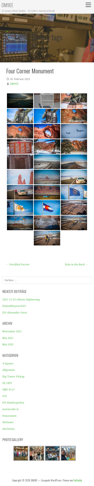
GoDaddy (77, 480)
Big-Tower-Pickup (13, 376)
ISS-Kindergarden (13, 402)
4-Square (7, 363)
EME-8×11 (8, 389)
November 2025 (12, 331)
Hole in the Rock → (76, 264)
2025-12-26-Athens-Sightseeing (21, 299)
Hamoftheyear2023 (14, 306)
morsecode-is (10, 409)
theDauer (8, 422)
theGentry (8, 428)
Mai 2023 (7, 338)
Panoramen (9, 415)
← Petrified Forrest (17, 264)
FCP (4, 396)
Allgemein (8, 369)
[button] (89, 5)
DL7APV (7, 383)
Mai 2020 (7, 344)
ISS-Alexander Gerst (14, 312)
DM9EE (7, 4)
